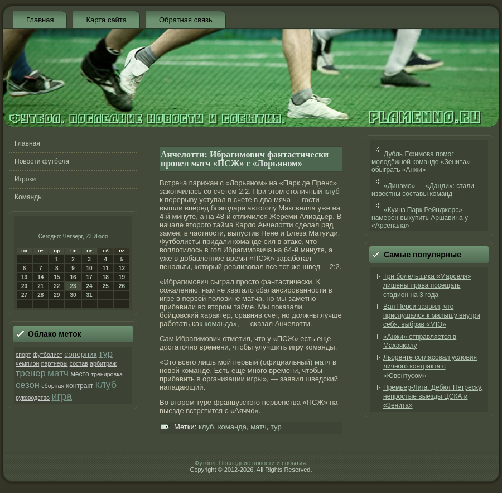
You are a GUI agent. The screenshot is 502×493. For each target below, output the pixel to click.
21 (40, 286)
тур (106, 353)
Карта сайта (106, 20)
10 (89, 268)
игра (61, 396)
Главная (40, 20)
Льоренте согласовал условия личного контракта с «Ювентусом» (430, 366)
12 (122, 268)
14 (40, 277)
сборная (52, 385)
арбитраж (103, 363)
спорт (23, 354)
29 (57, 295)
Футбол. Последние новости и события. (251, 463)
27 (24, 295)
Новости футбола (42, 161)
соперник (80, 354)
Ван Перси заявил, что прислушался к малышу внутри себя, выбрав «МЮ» (431, 316)
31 (89, 295)
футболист (47, 354)
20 (24, 286)
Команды (29, 197)
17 (89, 277)
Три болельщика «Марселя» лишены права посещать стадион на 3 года (427, 285)
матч (58, 373)
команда (218, 323)
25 (106, 286)
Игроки (25, 179)
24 (89, 286)
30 (73, 295)
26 (122, 286)
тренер (31, 373)
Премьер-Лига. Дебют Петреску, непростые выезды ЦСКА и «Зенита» (432, 397)
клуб (106, 384)
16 (73, 277)
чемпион (27, 363)
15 (57, 277)
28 (40, 295)
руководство (33, 397)
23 (73, 286)
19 (122, 277)
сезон (28, 385)
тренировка (107, 374)
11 (106, 268)
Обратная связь (186, 20)
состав (79, 363)
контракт (80, 386)
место (79, 374)
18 (106, 277)
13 (24, 277)
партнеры (54, 363)
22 (57, 286)
